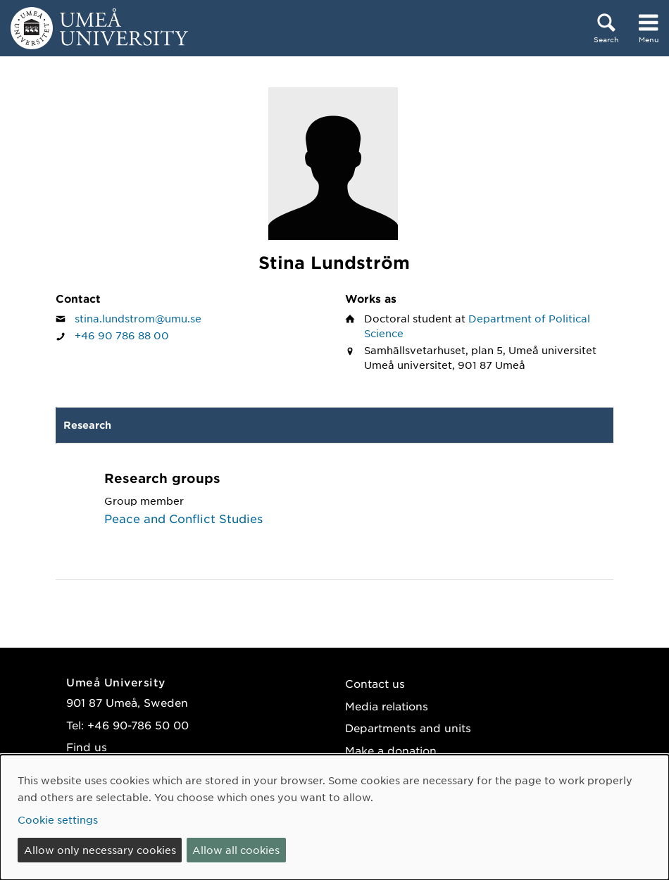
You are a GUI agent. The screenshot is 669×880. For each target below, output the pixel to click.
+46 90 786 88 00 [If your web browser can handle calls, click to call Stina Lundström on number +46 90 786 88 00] (122, 335)
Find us (86, 746)
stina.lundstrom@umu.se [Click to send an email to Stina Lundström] (138, 318)
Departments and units (408, 727)
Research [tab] (87, 425)
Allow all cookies (236, 849)
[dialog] (334, 817)
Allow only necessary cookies (100, 849)
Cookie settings (58, 819)
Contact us (375, 683)
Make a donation (391, 750)
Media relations (386, 705)
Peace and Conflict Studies (183, 518)
